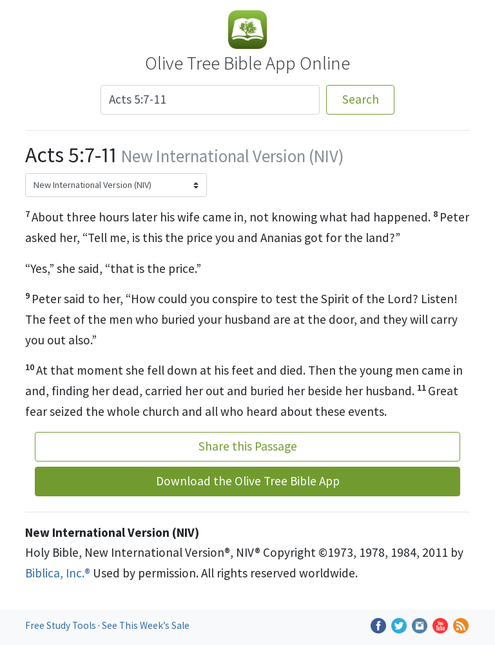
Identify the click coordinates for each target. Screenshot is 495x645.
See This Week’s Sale (145, 625)
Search (360, 99)
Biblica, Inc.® (57, 573)
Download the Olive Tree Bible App (248, 481)
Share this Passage (248, 446)
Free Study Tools (61, 625)
